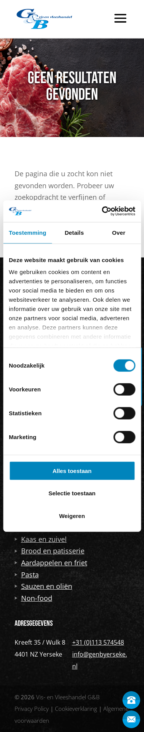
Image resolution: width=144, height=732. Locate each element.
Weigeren (72, 515)
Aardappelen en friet (51, 562)
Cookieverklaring (76, 708)
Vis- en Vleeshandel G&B (67, 697)
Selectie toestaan (72, 493)
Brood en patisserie (49, 550)
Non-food (33, 598)
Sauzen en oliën (43, 586)
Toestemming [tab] (27, 232)
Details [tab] (74, 232)
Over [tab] (119, 232)
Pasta (27, 574)
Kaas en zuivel (41, 539)
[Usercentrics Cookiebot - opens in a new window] (102, 211)
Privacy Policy (32, 708)
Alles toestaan (72, 470)
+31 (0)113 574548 (98, 642)
